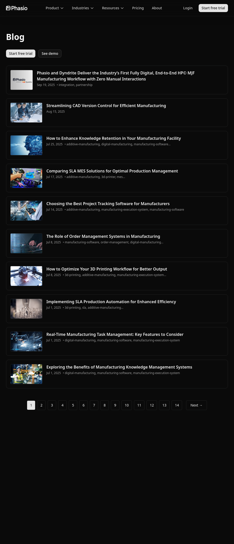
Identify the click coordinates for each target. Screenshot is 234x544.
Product (55, 8)
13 (164, 405)
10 (127, 405)
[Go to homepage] (17, 8)
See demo (50, 53)
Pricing (138, 8)
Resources (113, 8)
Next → (196, 405)
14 (177, 405)
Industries (83, 8)
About (157, 8)
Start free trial (213, 8)
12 (152, 405)
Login (188, 8)
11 (139, 405)
